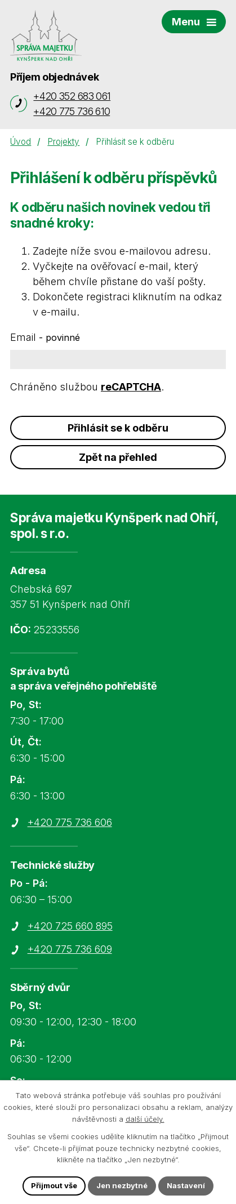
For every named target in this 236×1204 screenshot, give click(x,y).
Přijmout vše (54, 1185)
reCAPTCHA (131, 387)
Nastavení (186, 1185)
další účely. (145, 1118)
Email (45, 337)
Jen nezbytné (122, 1185)
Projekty (63, 141)
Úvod (20, 141)
